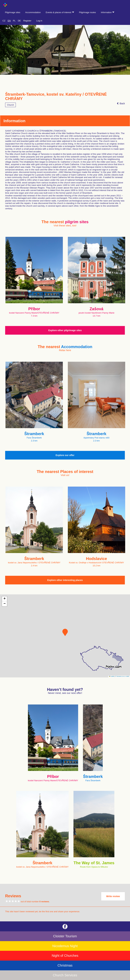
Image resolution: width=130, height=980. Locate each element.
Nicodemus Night (65, 946)
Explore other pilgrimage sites (65, 330)
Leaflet (111, 676)
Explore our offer (65, 455)
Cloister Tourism (65, 936)
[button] (65, 632)
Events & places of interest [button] (60, 12)
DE (19, 20)
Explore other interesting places (65, 580)
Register (27, 20)
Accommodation (33, 12)
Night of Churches (65, 955)
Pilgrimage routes (87, 12)
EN (9, 20)
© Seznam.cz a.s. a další (122, 676)
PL (14, 20)
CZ (3, 20)
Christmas (65, 965)
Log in (39, 20)
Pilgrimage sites (12, 12)
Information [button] (108, 12)
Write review (113, 896)
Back (121, 103)
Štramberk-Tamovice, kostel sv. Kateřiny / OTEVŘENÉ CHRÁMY (56, 96)
